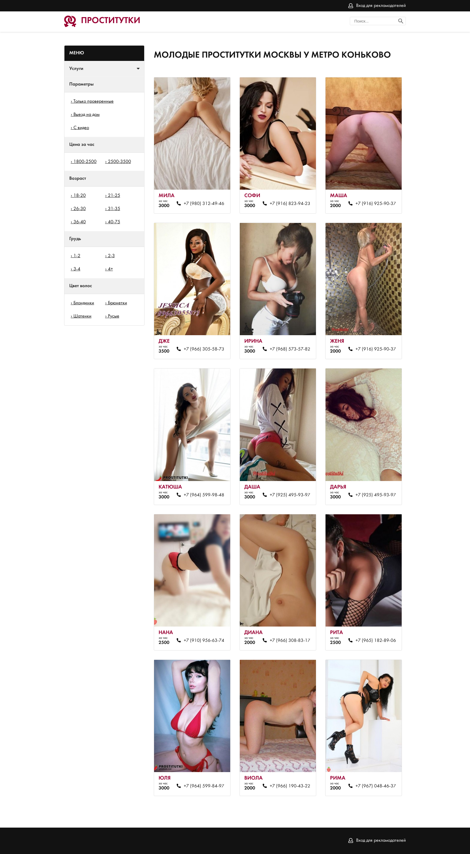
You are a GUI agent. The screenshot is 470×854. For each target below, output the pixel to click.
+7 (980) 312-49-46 (204, 203)
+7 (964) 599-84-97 (204, 786)
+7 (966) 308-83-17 (290, 640)
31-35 (114, 208)
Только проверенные (93, 101)
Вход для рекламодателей (381, 5)
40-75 (114, 222)
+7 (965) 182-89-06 (375, 640)
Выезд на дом (86, 114)
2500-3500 (119, 161)
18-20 (79, 195)
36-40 (79, 222)
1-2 (76, 256)
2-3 (111, 256)
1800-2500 (85, 161)
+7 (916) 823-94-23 (290, 203)
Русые (113, 316)
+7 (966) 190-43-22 (290, 786)
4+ (110, 269)
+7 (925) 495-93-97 (290, 495)
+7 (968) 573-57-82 (290, 349)
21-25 (114, 195)
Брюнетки (117, 303)
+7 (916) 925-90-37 (375, 203)
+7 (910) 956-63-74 (204, 640)
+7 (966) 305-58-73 (204, 349)
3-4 (76, 269)
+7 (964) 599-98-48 (204, 495)
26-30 (79, 208)
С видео (81, 127)
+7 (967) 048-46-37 (375, 786)
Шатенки (82, 316)
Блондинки (83, 303)
